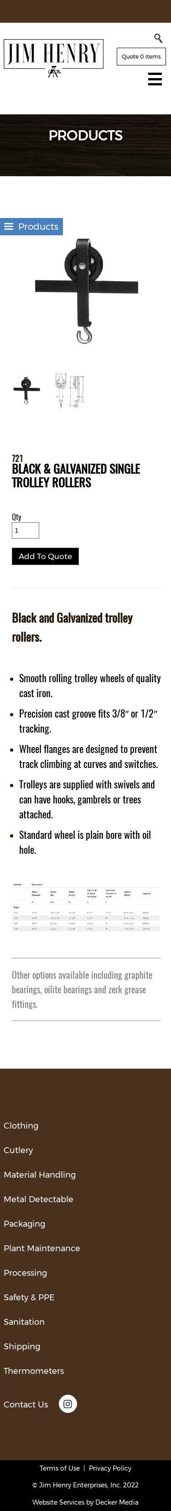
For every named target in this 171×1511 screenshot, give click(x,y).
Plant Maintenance (42, 1248)
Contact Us (26, 1405)
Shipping (22, 1347)
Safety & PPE (29, 1298)
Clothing (21, 1126)
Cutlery (18, 1150)
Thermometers (34, 1371)
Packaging (24, 1224)
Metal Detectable (38, 1199)
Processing (25, 1273)
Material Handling (40, 1175)
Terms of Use (60, 1468)
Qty (16, 517)
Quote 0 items (141, 56)
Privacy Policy (110, 1468)
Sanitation (24, 1322)
